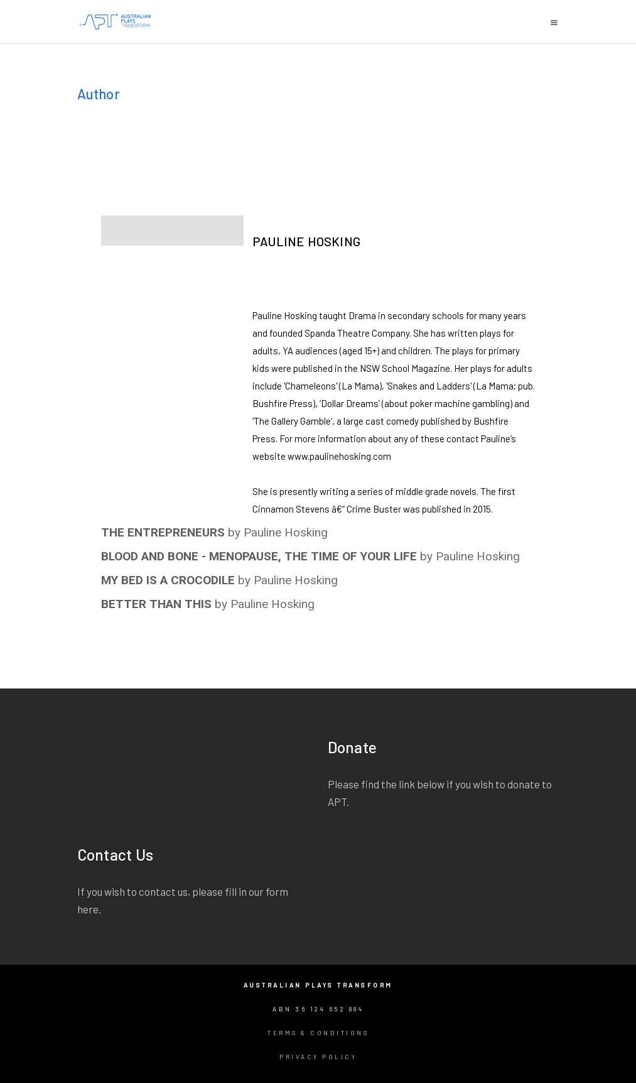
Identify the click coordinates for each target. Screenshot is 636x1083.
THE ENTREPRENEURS (163, 532)
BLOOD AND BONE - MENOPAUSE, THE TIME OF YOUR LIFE (259, 556)
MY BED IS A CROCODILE (168, 580)
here (88, 909)
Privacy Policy (318, 1056)
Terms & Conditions (318, 1033)
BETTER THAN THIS (156, 604)
